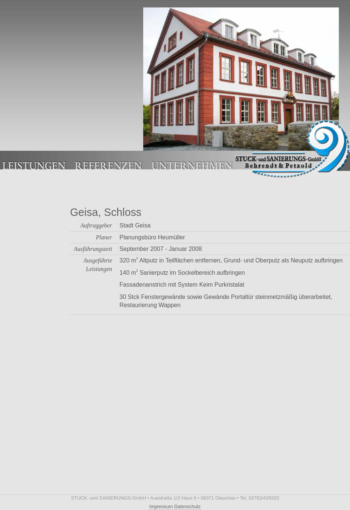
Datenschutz (187, 506)
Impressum (161, 506)
